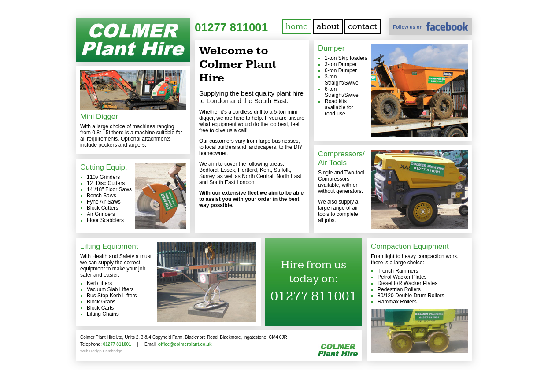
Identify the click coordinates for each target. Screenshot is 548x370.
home (296, 26)
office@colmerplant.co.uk (185, 344)
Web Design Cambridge (101, 351)
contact (362, 26)
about (328, 26)
